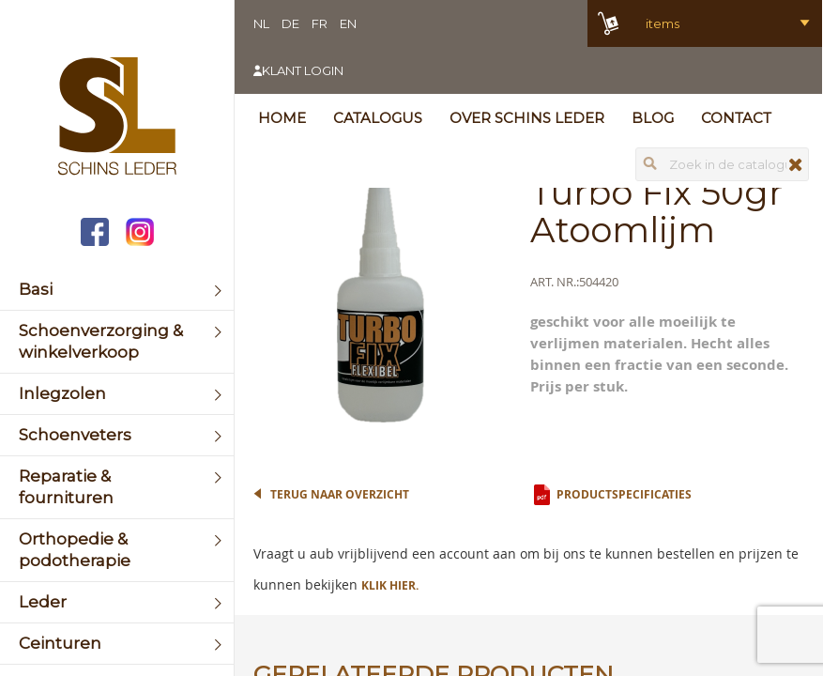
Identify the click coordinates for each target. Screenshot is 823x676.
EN (348, 23)
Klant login (302, 70)
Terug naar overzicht (339, 494)
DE (290, 23)
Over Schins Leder (527, 118)
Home (282, 118)
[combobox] (722, 164)
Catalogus (377, 118)
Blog (653, 118)
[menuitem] (117, 289)
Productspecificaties (624, 494)
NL (261, 23)
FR (320, 23)
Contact (736, 118)
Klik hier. (390, 585)
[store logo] (117, 118)
